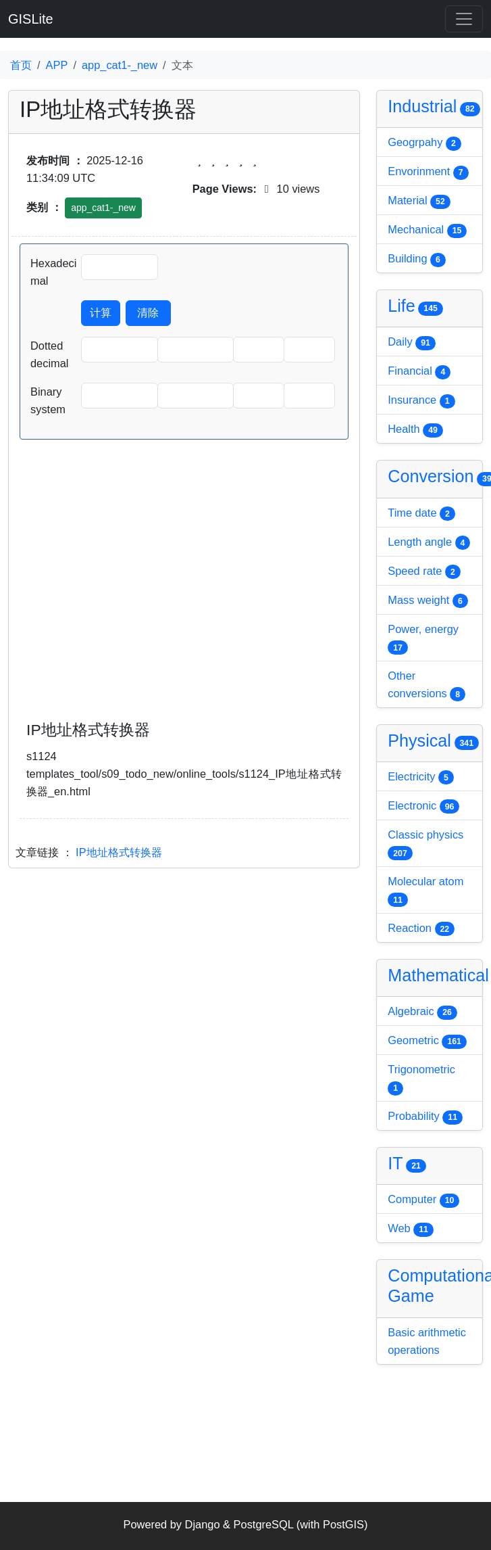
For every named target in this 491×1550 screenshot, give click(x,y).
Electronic (423, 806)
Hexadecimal (53, 272)
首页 (21, 65)
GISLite (30, 18)
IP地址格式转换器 (119, 852)
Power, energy (423, 639)
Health (415, 430)
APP (57, 65)
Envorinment (428, 172)
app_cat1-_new (119, 65)
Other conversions (426, 686)
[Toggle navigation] (464, 18)
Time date (421, 514)
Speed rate (424, 572)
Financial (419, 372)
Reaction (421, 929)
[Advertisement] (184, 597)
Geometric (427, 1041)
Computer (423, 1200)
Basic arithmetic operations (427, 1341)
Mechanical (427, 230)
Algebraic (422, 1012)
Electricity (421, 777)
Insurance (421, 401)
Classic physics (425, 844)
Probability (425, 1117)
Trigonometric (421, 1079)
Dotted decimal (49, 354)
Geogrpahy (424, 143)
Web (411, 1229)
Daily (412, 342)
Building (417, 259)
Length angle (429, 543)
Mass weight (427, 601)
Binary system (48, 400)
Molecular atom (425, 891)
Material (419, 201)
